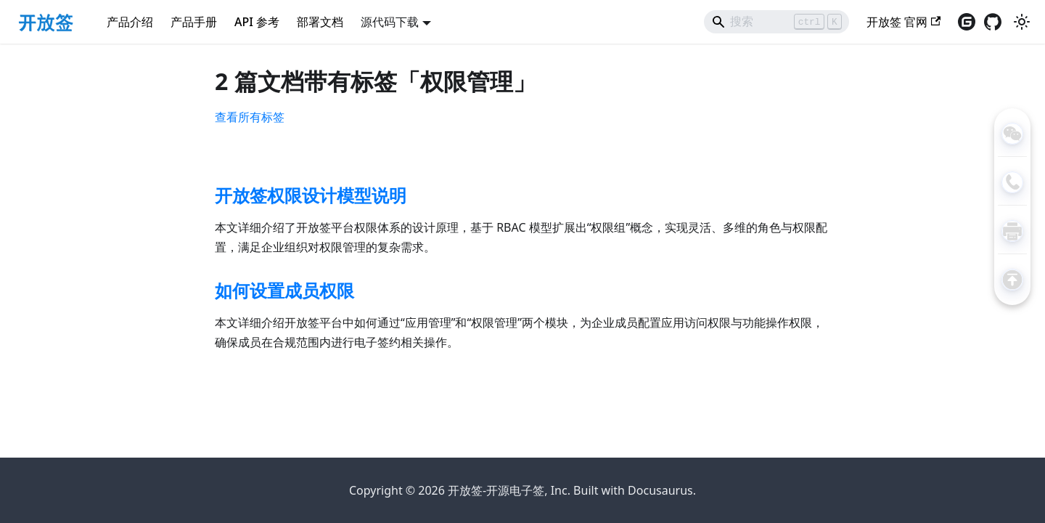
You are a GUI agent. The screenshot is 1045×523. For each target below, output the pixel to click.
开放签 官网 (903, 22)
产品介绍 (130, 22)
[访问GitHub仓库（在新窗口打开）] (992, 22)
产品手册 (194, 22)
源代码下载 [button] (390, 22)
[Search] (776, 21)
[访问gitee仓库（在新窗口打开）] (966, 22)
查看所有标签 (249, 117)
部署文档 (320, 22)
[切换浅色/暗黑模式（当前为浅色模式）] (1021, 21)
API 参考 (256, 22)
